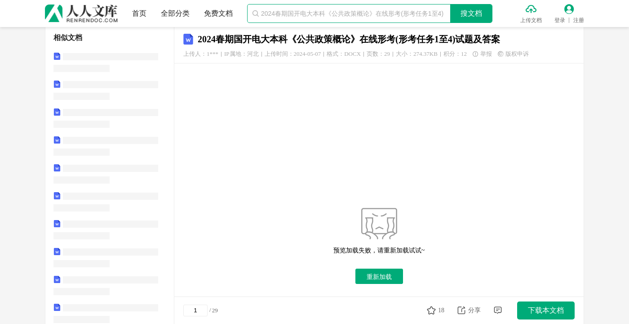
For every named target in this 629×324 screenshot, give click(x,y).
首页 (139, 13)
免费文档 (218, 13)
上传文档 (531, 20)
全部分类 (175, 13)
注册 (578, 20)
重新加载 (379, 276)
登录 (559, 20)
